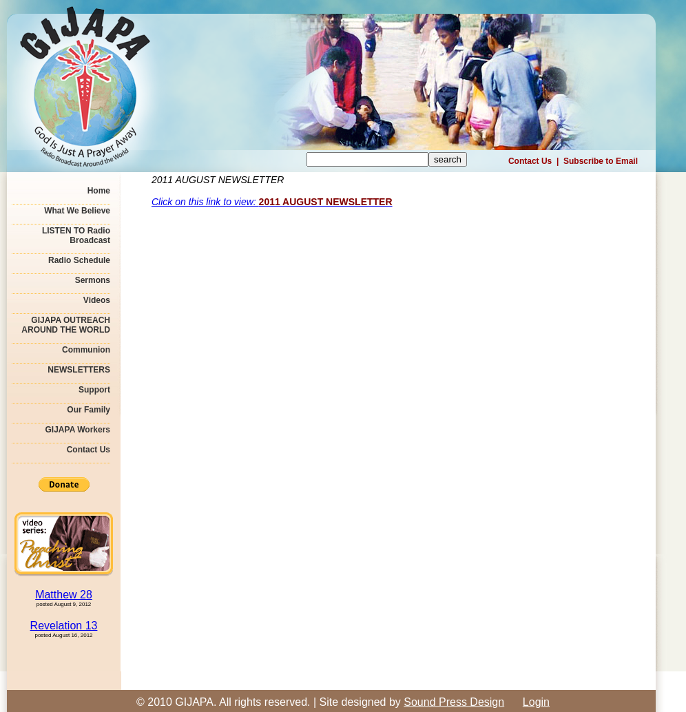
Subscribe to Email (600, 161)
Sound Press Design (454, 702)
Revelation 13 (64, 625)
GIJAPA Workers (77, 429)
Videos (96, 300)
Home (98, 191)
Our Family (88, 410)
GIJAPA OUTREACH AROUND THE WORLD (65, 325)
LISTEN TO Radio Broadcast (76, 235)
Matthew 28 (63, 594)
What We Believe (77, 211)
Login (536, 702)
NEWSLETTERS (79, 370)
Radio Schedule (79, 260)
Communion (86, 350)
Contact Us (530, 161)
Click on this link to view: (272, 201)
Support (94, 390)
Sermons (92, 280)
